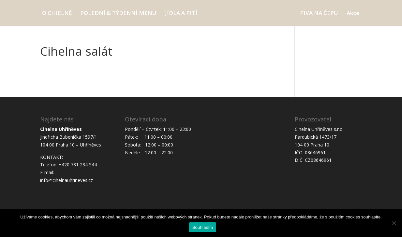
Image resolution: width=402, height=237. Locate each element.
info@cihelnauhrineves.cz (66, 180)
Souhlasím (202, 227)
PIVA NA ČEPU (319, 14)
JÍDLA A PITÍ (181, 14)
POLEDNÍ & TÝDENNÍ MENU (118, 14)
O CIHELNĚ (57, 14)
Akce (353, 14)
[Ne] (394, 223)
